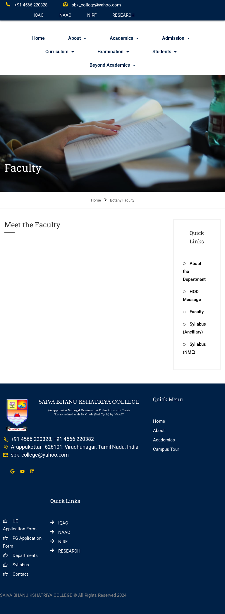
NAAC (65, 15)
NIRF (92, 15)
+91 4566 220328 (26, 5)
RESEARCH (123, 15)
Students (164, 51)
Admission (176, 38)
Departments (20, 555)
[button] (77, 38)
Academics (124, 38)
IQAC (39, 15)
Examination (113, 51)
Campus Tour (166, 449)
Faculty (193, 311)
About (77, 38)
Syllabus (16, 564)
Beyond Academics (112, 65)
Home (38, 38)
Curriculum (59, 51)
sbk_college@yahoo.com (92, 5)
